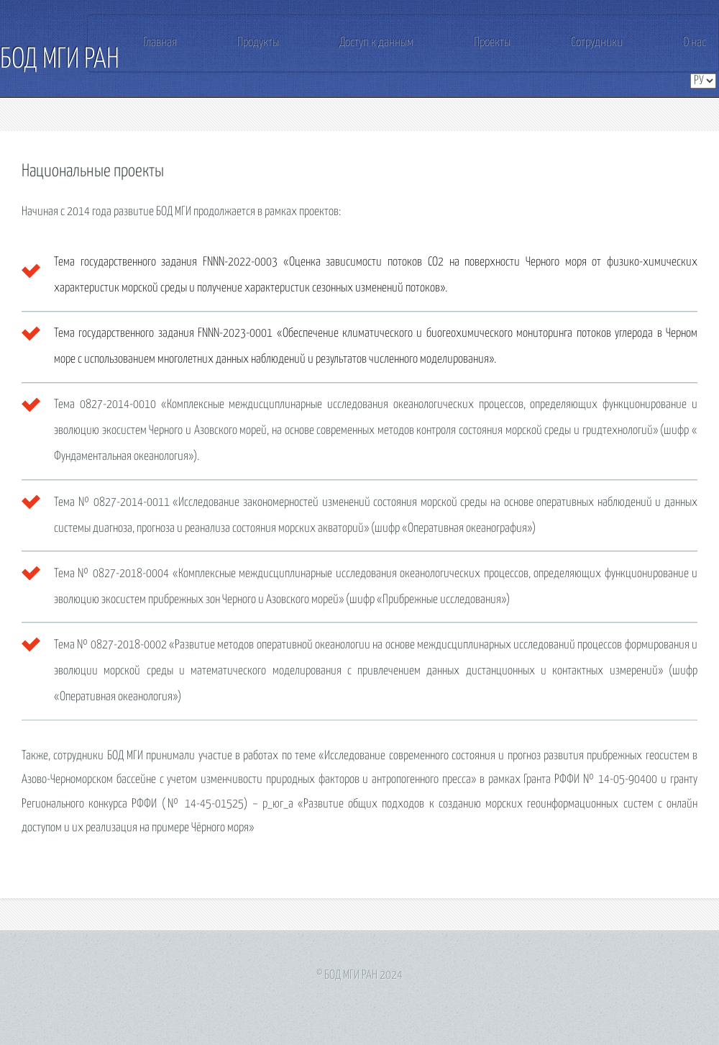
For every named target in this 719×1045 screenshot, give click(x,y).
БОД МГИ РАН (59, 59)
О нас (694, 43)
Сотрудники (597, 43)
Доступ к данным (376, 43)
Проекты (492, 43)
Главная (160, 43)
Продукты (258, 43)
